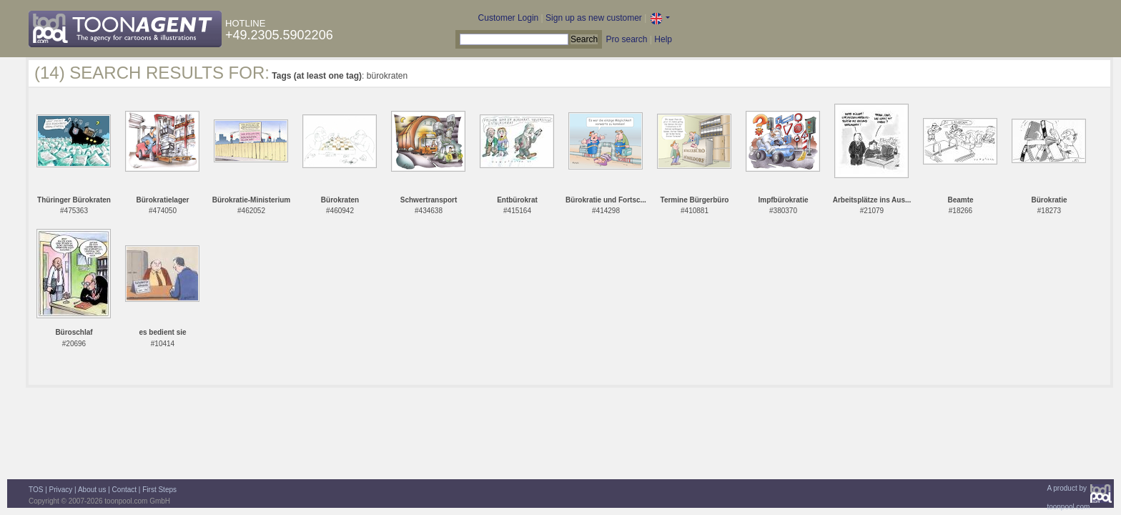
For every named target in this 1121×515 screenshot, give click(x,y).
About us (92, 490)
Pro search (626, 39)
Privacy (61, 490)
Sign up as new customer (593, 18)
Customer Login (508, 18)
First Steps (159, 490)
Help (663, 39)
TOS (36, 490)
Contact (124, 490)
